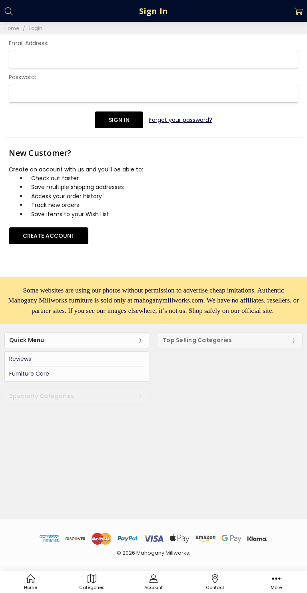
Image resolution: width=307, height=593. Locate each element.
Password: (22, 77)
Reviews (20, 359)
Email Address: (28, 43)
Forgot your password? (180, 120)
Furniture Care (29, 374)
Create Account (49, 236)
